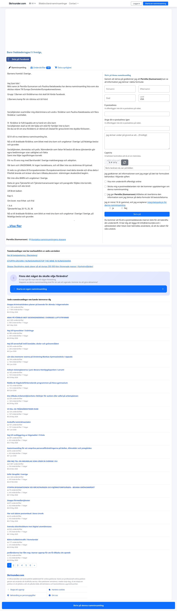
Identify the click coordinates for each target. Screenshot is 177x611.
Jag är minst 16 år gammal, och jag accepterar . (135, 204)
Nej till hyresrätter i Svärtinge (20, 330)
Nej (125, 208)
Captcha (108, 152)
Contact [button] (73, 3)
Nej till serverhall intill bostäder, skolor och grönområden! (33, 343)
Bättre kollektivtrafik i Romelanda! (22, 539)
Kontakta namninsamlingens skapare (47, 239)
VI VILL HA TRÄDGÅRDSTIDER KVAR (22, 409)
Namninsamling (17, 67)
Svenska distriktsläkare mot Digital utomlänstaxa (29, 526)
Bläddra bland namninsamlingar (53, 3)
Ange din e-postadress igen (117, 119)
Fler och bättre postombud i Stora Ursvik (25, 513)
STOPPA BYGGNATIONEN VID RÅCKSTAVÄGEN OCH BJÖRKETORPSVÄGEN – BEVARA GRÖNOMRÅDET (51, 487)
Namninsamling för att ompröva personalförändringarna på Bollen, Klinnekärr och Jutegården (49, 448)
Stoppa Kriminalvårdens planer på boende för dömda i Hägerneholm (38, 304)
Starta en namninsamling (155, 3)
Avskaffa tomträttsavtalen (19, 422)
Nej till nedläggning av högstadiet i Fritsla (26, 435)
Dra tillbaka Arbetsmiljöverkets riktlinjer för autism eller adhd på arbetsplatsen (42, 396)
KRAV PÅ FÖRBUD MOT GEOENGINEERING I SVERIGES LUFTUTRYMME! (38, 317)
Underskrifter (40, 67)
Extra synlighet (63, 67)
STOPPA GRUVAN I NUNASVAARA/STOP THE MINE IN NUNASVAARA (39, 261)
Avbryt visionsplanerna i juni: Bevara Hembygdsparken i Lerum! (35, 370)
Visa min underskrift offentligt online (124, 181)
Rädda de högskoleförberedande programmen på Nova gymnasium (37, 383)
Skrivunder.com (17, 3)
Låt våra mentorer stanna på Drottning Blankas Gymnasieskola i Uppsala (39, 357)
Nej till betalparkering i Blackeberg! (22, 255)
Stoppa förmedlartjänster (18, 500)
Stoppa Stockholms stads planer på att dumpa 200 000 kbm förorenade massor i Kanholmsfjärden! (50, 266)
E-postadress (110, 105)
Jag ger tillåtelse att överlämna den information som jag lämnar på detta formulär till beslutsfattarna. (137, 196)
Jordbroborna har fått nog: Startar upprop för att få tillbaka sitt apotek (38, 552)
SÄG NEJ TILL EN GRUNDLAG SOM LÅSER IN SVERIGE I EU (32, 461)
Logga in (136, 3)
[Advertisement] (80, 30)
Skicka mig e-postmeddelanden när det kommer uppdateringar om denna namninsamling (138, 188)
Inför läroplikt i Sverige (17, 474)
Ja (113, 208)
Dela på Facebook (18, 59)
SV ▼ (32, 3)
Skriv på (137, 214)
